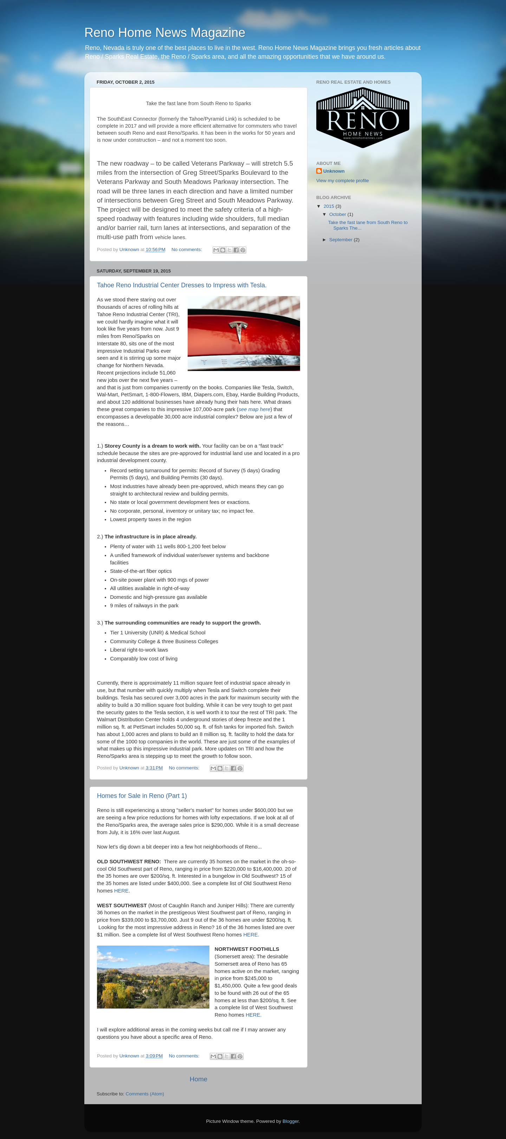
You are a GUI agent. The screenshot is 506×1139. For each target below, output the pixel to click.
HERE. (253, 1015)
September (341, 239)
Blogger (291, 1121)
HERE (121, 891)
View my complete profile (342, 180)
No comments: (187, 249)
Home (198, 1079)
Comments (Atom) (145, 1093)
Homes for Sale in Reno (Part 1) (142, 795)
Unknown (334, 171)
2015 (330, 206)
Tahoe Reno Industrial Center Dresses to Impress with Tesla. (182, 285)
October (338, 214)
